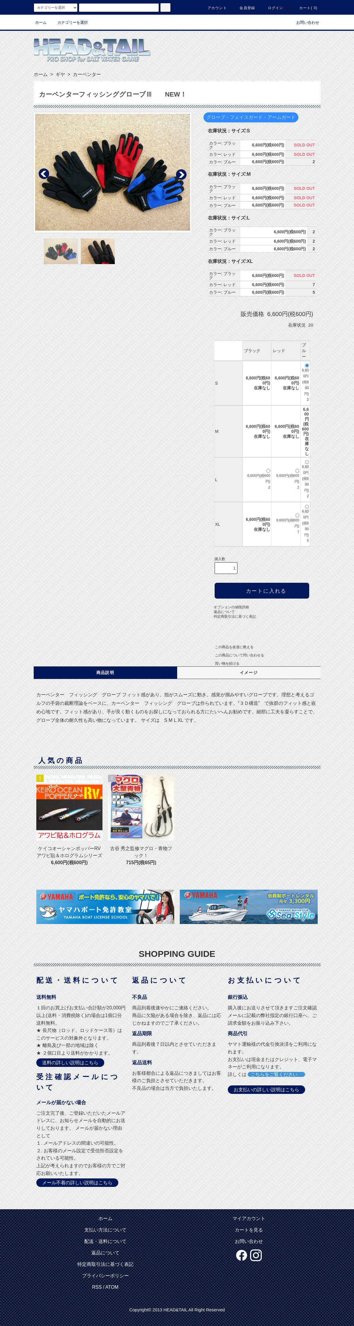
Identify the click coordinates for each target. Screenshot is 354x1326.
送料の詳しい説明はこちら (70, 1062)
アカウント (214, 8)
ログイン (272, 8)
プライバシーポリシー (105, 1275)
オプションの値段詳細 (231, 607)
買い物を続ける (224, 663)
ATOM (112, 1287)
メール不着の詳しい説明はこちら (77, 1182)
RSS (97, 1287)
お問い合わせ (304, 22)
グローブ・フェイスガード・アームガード (250, 117)
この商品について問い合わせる (236, 655)
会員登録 (243, 8)
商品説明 (105, 672)
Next (181, 174)
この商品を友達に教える (231, 647)
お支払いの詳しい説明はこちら (266, 1089)
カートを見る (249, 1229)
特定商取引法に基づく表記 (235, 616)
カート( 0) (304, 8)
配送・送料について (105, 1241)
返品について (224, 612)
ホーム (41, 22)
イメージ (249, 672)
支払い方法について (105, 1229)
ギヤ (59, 74)
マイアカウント (248, 1218)
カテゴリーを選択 (69, 22)
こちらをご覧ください (276, 1074)
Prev (44, 174)
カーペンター (86, 74)
